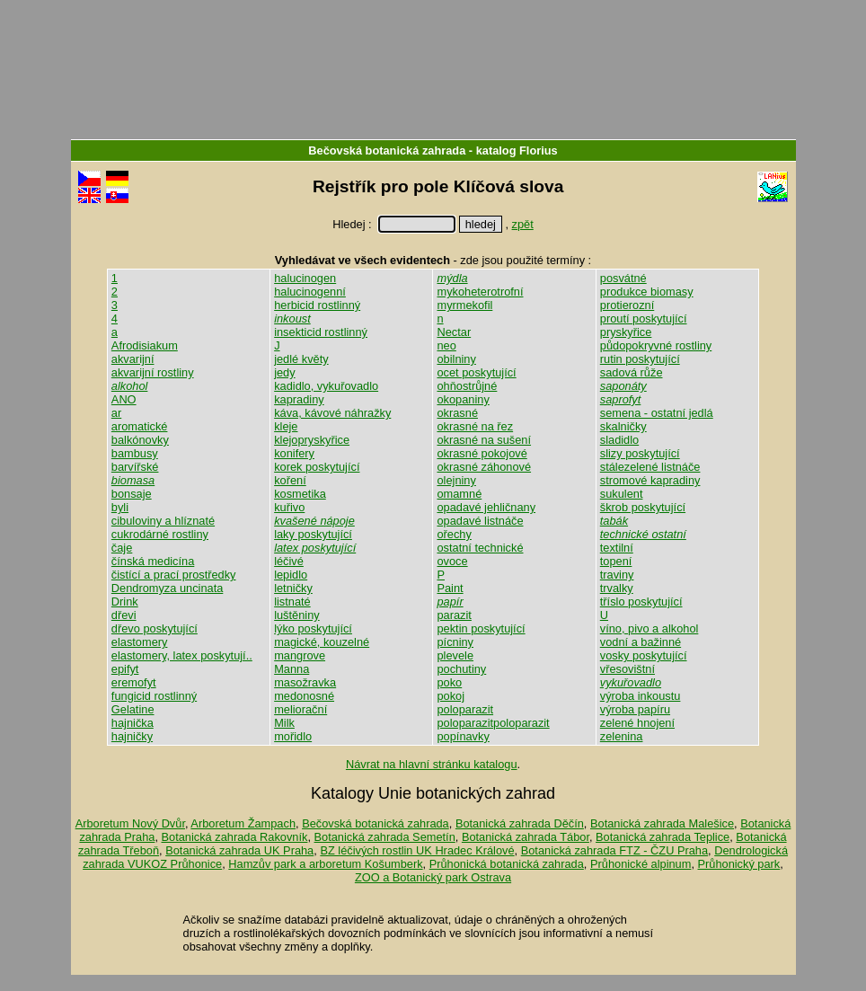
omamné (459, 493)
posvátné (623, 278)
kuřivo (289, 507)
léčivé (289, 561)
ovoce (452, 561)
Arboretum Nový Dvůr (130, 823)
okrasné (457, 413)
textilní (616, 547)
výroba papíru (635, 709)
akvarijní (133, 359)
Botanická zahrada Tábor (525, 837)
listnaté (292, 601)
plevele (455, 655)
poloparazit (465, 709)
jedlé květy (301, 359)
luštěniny (297, 615)
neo (446, 345)
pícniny (455, 642)
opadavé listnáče (480, 520)
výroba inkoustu (640, 696)
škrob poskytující (642, 507)
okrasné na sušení (484, 440)
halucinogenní (310, 291)
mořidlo (293, 736)
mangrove (299, 655)
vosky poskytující (643, 655)
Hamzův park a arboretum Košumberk (325, 864)
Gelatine (133, 709)
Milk (284, 723)
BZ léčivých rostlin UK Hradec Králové (417, 850)
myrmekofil (464, 305)
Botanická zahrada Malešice (662, 823)
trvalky (616, 588)
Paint (450, 588)
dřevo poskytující (154, 628)
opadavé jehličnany (486, 507)
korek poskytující (316, 466)
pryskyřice (626, 332)
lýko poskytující (313, 628)
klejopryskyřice (311, 440)
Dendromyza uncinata (167, 588)
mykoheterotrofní (480, 291)
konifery (294, 453)
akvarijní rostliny (152, 372)
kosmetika (300, 493)
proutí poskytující (643, 318)
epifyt (125, 669)
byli (119, 507)
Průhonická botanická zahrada (506, 864)
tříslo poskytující (641, 601)
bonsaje (131, 493)
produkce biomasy (647, 291)
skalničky (623, 426)
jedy (284, 372)
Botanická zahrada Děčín (519, 823)
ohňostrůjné (467, 386)
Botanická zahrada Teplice (662, 837)
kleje (285, 426)
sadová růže (631, 372)
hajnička (132, 723)
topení (616, 561)
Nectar (454, 332)
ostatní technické (480, 547)
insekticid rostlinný (320, 332)
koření (290, 480)
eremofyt (133, 682)
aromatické (139, 426)
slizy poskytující (640, 453)
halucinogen (305, 278)
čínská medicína (152, 561)
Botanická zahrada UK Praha (239, 850)
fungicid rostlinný (154, 696)
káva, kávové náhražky (332, 413)
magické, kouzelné (321, 642)
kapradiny (299, 399)
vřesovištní (627, 669)
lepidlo (290, 574)
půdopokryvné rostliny (655, 345)
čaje (121, 547)
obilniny (456, 359)
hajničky (132, 736)
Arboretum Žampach (243, 823)
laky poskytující (313, 534)
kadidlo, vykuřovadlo (326, 386)
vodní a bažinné (640, 642)
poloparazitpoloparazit (493, 723)
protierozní (627, 305)
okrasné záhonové (484, 466)
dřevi (124, 615)
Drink (124, 601)
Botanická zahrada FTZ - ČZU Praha (614, 850)
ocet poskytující (476, 372)
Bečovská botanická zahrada (386, 150)
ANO (124, 399)
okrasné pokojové (481, 453)
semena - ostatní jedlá (656, 413)
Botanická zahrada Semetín (384, 837)
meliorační (300, 709)
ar (116, 413)
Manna (291, 669)
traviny (617, 574)
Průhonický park (739, 864)
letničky (293, 588)
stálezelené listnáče (650, 466)
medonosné (304, 696)
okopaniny (463, 399)
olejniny (456, 480)
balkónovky (140, 440)
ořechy (454, 534)
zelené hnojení (637, 723)
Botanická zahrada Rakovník (235, 837)
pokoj (450, 696)
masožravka (305, 682)
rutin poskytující (640, 359)
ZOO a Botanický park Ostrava (433, 877)
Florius (538, 150)
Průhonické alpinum (640, 864)
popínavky (463, 736)
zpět (523, 224)
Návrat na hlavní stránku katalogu (431, 764)
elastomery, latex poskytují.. (181, 655)
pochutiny (461, 669)
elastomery (139, 642)
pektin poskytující (481, 628)
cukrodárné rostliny (159, 534)
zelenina (621, 736)
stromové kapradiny (650, 480)
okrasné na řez (475, 426)
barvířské (135, 466)
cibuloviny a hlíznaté (163, 520)
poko (449, 682)
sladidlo (619, 440)
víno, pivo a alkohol (649, 628)
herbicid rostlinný (317, 305)
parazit (454, 615)
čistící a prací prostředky (173, 574)
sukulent (621, 493)
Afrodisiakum (144, 345)
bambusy (134, 453)
